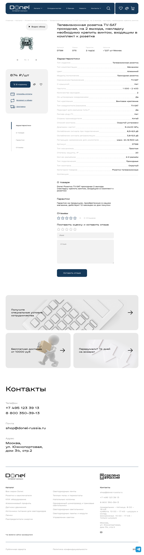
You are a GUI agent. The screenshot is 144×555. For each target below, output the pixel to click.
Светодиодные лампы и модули (70, 513)
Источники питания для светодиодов (26, 511)
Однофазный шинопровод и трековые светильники (73, 504)
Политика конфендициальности (70, 549)
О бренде (70, 8)
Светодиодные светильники (68, 509)
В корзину (20, 84)
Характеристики (23, 125)
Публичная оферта (16, 549)
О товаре (20, 133)
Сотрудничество (54, 8)
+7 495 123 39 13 (22, 408)
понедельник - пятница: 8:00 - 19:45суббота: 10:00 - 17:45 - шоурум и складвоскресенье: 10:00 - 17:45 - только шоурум (119, 512)
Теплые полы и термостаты (68, 495)
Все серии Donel (14, 491)
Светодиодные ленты (64, 491)
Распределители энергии (19, 519)
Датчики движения (16, 507)
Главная (9, 20)
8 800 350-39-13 (23, 413)
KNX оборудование (16, 499)
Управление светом (63, 517)
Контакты (95, 8)
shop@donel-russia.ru (26, 428)
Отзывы (19, 147)
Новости (82, 8)
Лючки (9, 515)
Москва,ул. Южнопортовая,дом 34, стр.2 (24, 447)
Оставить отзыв (72, 273)
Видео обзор (38, 27)
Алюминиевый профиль (18, 503)
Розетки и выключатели (36, 20)
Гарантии (20, 140)
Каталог (37, 8)
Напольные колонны (64, 499)
